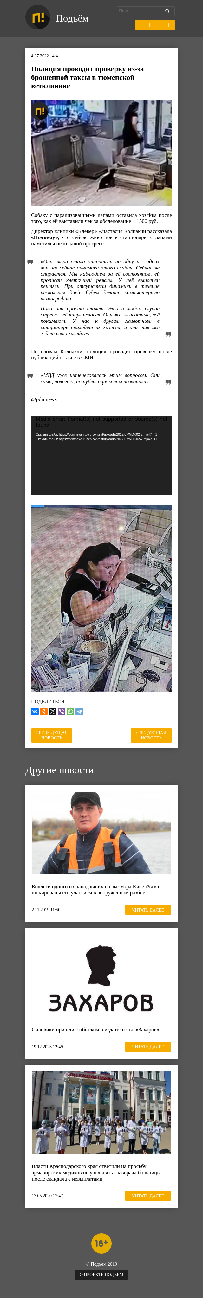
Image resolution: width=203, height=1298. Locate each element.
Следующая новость (151, 735)
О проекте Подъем (101, 1274)
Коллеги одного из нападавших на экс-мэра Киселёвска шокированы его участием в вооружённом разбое (95, 890)
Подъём (72, 18)
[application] (101, 455)
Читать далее (147, 909)
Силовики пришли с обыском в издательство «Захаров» (95, 1030)
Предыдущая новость (52, 735)
